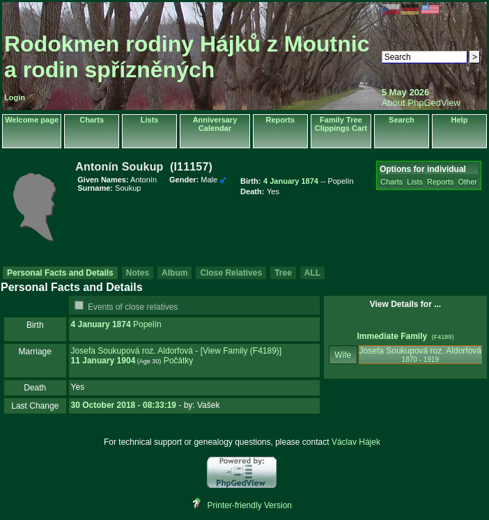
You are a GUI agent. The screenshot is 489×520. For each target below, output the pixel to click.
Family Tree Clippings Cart (341, 124)
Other (468, 182)
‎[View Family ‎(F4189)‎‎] (241, 351)
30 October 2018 (103, 405)
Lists (150, 120)
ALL (312, 273)
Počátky (179, 360)
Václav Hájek (356, 442)
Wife (343, 355)
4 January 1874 (101, 324)
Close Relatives (231, 273)
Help (459, 120)
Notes (137, 273)
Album (174, 273)
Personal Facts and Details (60, 273)
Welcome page (32, 120)
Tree (283, 273)
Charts (91, 120)
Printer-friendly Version (250, 505)
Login (14, 97)
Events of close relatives (133, 307)
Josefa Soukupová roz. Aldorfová (132, 351)
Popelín (147, 324)
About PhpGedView (421, 102)
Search (401, 120)
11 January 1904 (103, 360)
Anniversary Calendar (215, 124)
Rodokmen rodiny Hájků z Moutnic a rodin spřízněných (186, 56)
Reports (280, 120)
